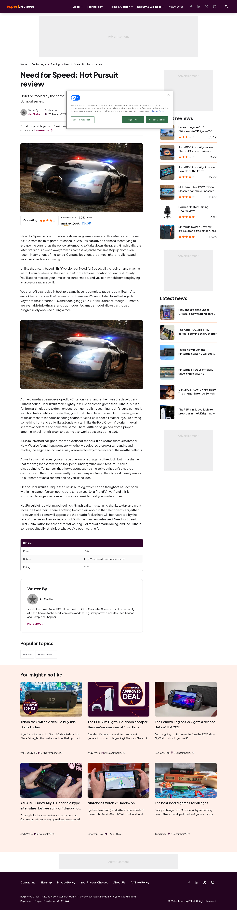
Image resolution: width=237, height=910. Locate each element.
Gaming (55, 64)
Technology (95, 6)
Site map (46, 882)
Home (23, 64)
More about (35, 623)
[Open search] (226, 7)
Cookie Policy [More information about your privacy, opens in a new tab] (158, 111)
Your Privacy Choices (94, 882)
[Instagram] (215, 7)
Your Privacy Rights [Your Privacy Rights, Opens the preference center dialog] (83, 119)
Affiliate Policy (140, 882)
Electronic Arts (46, 654)
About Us (119, 882)
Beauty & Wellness (149, 6)
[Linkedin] (199, 7)
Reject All (133, 119)
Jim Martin (34, 114)
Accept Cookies (157, 119)
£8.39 (86, 223)
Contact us (27, 882)
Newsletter (176, 6)
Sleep (76, 6)
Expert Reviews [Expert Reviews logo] (18, 7)
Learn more (41, 130)
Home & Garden (120, 6)
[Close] (168, 95)
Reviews (27, 654)
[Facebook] (191, 7)
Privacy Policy (66, 882)
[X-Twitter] (207, 7)
